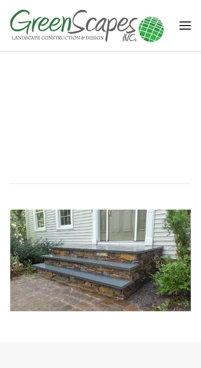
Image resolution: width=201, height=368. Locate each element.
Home (78, 137)
